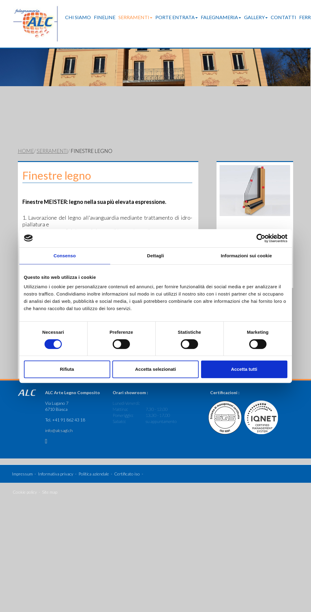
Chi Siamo (78, 17)
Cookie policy (25, 483)
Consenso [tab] (65, 255)
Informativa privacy (55, 465)
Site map (49, 483)
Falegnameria (221, 17)
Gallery (256, 17)
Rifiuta (67, 369)
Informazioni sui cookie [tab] (246, 255)
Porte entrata (176, 17)
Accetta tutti (244, 369)
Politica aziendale (93, 465)
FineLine (104, 17)
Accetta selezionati (155, 369)
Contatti (283, 17)
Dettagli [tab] (155, 255)
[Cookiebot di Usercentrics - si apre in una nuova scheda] (260, 238)
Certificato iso (127, 465)
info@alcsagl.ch (59, 421)
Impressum (22, 465)
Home (26, 143)
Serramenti (135, 17)
